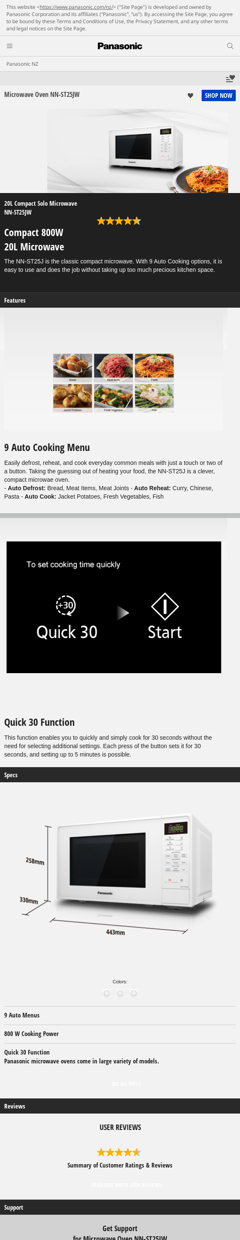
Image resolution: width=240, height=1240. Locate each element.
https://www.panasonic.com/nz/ (76, 7)
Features (15, 300)
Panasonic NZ (22, 63)
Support (13, 1207)
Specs (11, 774)
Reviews (14, 1106)
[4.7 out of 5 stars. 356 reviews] (120, 221)
